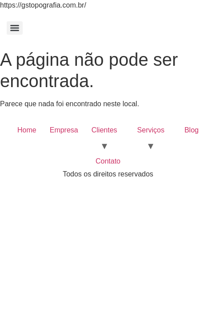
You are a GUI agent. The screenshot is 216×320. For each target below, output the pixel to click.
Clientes (104, 130)
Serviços (150, 130)
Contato (108, 161)
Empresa (64, 130)
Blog (191, 130)
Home (26, 130)
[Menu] (15, 28)
